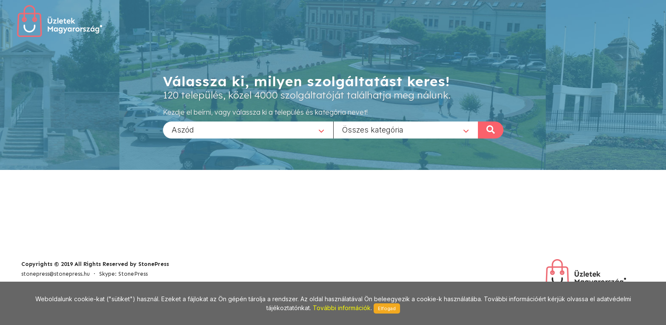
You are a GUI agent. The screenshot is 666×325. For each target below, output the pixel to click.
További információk (342, 307)
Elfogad (387, 308)
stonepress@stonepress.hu (55, 274)
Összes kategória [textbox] (372, 129)
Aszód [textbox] (183, 129)
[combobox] (248, 129)
